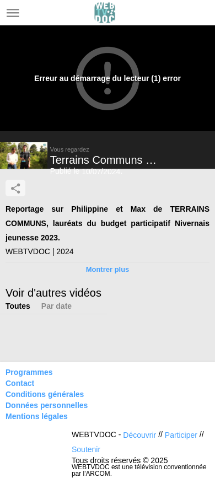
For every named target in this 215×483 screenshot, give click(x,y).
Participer (181, 435)
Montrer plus (108, 269)
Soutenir (86, 449)
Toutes (18, 306)
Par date (56, 306)
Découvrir (139, 435)
